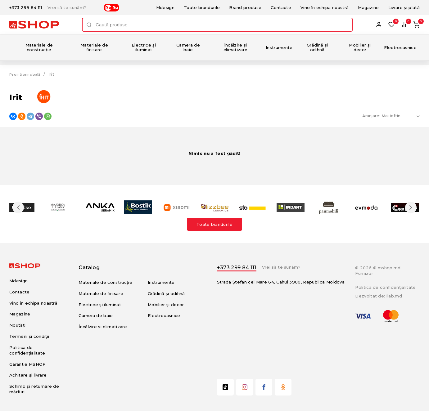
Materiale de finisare (94, 47)
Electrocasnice (400, 47)
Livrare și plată (404, 7)
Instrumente (279, 47)
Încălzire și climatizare (236, 47)
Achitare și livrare (28, 375)
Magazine (368, 7)
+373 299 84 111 (25, 7)
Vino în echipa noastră (324, 7)
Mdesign (165, 7)
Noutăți (17, 325)
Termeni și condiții (29, 336)
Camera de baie (188, 47)
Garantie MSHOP (27, 364)
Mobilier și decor (360, 47)
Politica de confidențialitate (385, 287)
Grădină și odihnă (317, 47)
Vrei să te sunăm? (66, 7)
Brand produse (245, 7)
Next (408, 207)
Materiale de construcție (39, 47)
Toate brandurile (202, 7)
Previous (21, 207)
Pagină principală (28, 74)
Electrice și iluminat (144, 47)
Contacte (281, 7)
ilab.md (394, 295)
